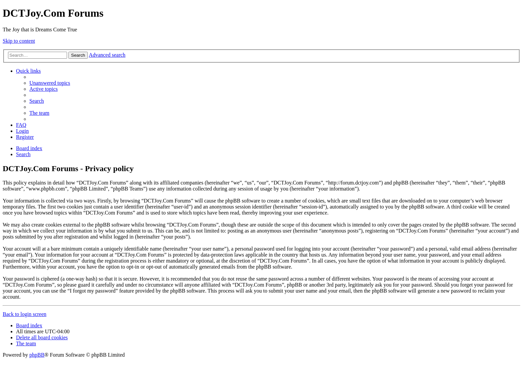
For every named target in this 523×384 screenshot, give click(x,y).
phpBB (36, 355)
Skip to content (19, 41)
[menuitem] (49, 83)
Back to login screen (24, 314)
